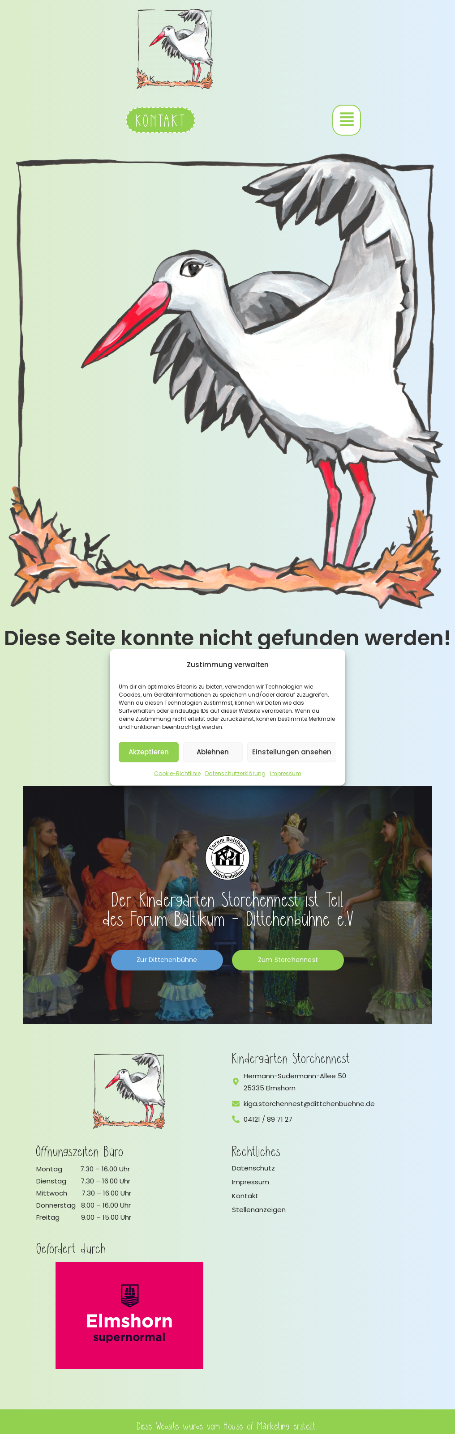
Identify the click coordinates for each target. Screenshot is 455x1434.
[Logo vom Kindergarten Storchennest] (129, 1091)
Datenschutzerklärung (235, 773)
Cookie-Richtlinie (177, 773)
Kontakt (245, 1195)
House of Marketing (257, 1425)
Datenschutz (253, 1168)
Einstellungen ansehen (291, 752)
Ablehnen (213, 752)
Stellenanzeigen (259, 1209)
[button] (346, 120)
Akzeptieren (149, 752)
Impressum (285, 773)
